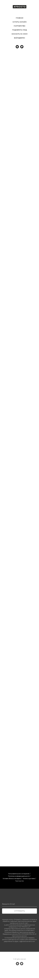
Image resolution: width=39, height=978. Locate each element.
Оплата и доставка (29, 878)
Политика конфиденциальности (18, 876)
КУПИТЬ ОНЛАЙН (20, 22)
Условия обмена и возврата (12, 878)
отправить (19, 911)
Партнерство (19, 881)
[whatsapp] (21, 46)
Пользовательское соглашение (18, 873)
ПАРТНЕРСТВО (19, 26)
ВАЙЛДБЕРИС (19, 38)
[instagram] (17, 46)
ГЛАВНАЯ (19, 18)
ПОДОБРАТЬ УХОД (19, 30)
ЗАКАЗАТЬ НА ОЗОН (19, 34)
